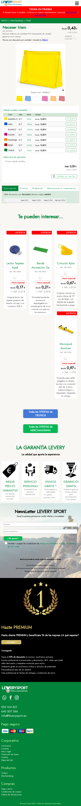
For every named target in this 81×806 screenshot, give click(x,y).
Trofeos (4, 773)
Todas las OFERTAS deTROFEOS (41, 413)
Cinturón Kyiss (66, 263)
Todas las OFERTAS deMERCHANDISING (41, 428)
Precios (24, 188)
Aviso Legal (14, 546)
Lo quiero (71, 119)
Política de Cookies (67, 543)
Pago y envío (7, 788)
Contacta (5, 748)
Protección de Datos (10, 754)
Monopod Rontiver (66, 346)
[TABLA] (45, 40)
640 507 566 (40, 15)
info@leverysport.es (14, 715)
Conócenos (6, 745)
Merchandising (17, 20)
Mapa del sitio (7, 760)
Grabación (37, 188)
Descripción (10, 188)
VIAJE (28, 20)
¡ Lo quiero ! (11, 642)
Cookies (4, 757)
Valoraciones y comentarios (61, 188)
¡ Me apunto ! (13, 538)
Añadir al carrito (66, 176)
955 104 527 (71, 12)
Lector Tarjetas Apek (15, 265)
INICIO (4, 20)
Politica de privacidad (49, 543)
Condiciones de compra (11, 791)
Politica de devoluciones (11, 794)
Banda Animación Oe (40, 265)
